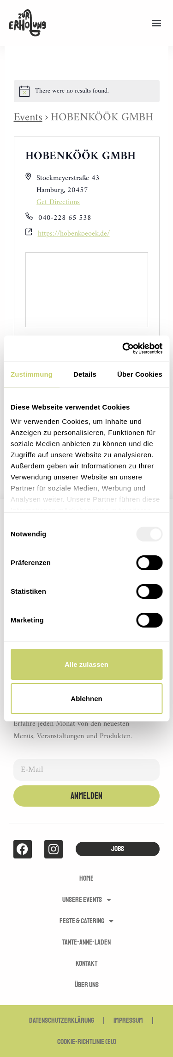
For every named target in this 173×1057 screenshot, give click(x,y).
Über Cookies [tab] (139, 374)
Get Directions (58, 202)
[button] (156, 23)
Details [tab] (84, 374)
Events (28, 117)
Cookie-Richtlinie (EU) (86, 1041)
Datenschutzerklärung (61, 1020)
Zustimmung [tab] (32, 374)
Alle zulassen (86, 664)
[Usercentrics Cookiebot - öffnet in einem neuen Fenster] (123, 348)
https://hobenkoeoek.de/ (74, 234)
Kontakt (86, 963)
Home (86, 878)
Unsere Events (86, 899)
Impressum (128, 1020)
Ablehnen (86, 699)
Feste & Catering (86, 921)
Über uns (87, 984)
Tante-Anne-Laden (86, 942)
